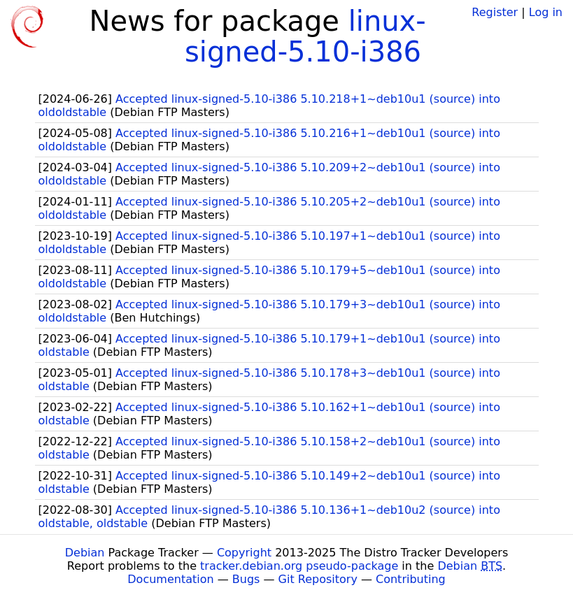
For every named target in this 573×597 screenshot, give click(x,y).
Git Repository (318, 579)
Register (495, 12)
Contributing (411, 579)
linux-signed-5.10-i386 (305, 36)
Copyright (244, 552)
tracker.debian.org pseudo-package (299, 566)
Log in (546, 12)
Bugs (246, 579)
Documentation (170, 579)
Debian (85, 552)
